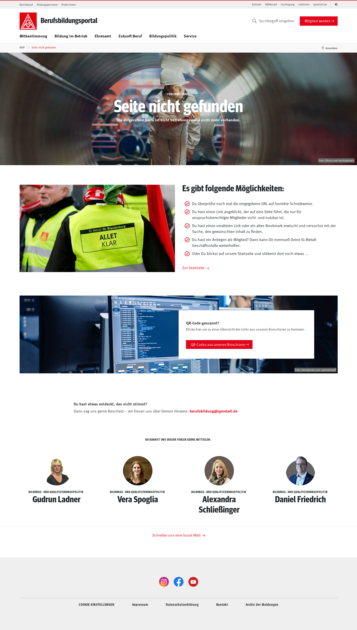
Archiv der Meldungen (262, 604)
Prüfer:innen (68, 4)
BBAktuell (271, 4)
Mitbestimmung (33, 36)
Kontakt (256, 4)
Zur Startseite (193, 267)
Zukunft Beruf (130, 36)
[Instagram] (164, 582)
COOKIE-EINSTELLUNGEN (97, 604)
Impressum (140, 604)
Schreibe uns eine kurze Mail (178, 535)
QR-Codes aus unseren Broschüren (218, 344)
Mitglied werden (317, 20)
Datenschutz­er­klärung (182, 604)
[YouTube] (193, 582)
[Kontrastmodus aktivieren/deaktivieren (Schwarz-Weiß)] (334, 4)
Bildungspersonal (47, 4)
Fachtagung (288, 4)
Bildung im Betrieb (71, 36)
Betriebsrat (26, 4)
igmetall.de (320, 4)
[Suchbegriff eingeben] (273, 21)
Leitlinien (304, 4)
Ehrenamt (103, 36)
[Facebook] (179, 582)
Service (190, 36)
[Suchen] (254, 21)
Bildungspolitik (162, 36)
